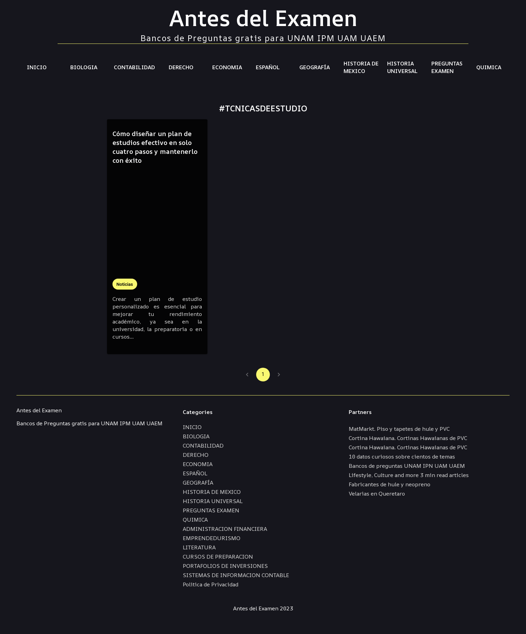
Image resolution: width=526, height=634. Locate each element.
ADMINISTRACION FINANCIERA (225, 529)
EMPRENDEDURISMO (211, 538)
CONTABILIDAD (134, 67)
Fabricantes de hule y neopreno (389, 484)
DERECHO (181, 67)
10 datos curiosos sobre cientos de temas (402, 456)
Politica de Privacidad (210, 584)
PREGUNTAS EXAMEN (447, 67)
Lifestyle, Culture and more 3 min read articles (409, 475)
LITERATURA (199, 547)
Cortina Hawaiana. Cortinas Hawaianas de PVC (408, 438)
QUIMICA (488, 67)
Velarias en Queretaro (377, 493)
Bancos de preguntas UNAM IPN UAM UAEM (407, 466)
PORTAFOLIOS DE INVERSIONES (225, 566)
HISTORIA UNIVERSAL (402, 67)
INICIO (37, 67)
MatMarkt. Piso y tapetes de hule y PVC (399, 428)
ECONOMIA (227, 67)
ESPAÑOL (268, 67)
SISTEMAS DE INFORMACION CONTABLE (236, 575)
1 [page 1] (263, 374)
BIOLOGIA (83, 67)
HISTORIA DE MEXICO (361, 67)
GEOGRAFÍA (314, 67)
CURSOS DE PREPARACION (218, 556)
